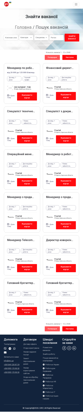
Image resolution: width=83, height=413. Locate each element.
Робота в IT (49, 393)
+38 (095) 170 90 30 (11, 373)
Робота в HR (49, 383)
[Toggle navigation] (76, 4)
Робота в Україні (51, 366)
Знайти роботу (49, 355)
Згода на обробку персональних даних (30, 381)
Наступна (70, 57)
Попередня (52, 57)
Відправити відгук (27, 96)
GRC (41, 409)
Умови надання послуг (29, 354)
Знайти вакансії (72, 37)
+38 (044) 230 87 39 (11, 366)
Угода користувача (31, 349)
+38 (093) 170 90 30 (11, 370)
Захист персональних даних (29, 362)
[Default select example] (26, 37)
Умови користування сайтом (29, 372)
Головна (23, 27)
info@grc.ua (9, 362)
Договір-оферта (30, 345)
